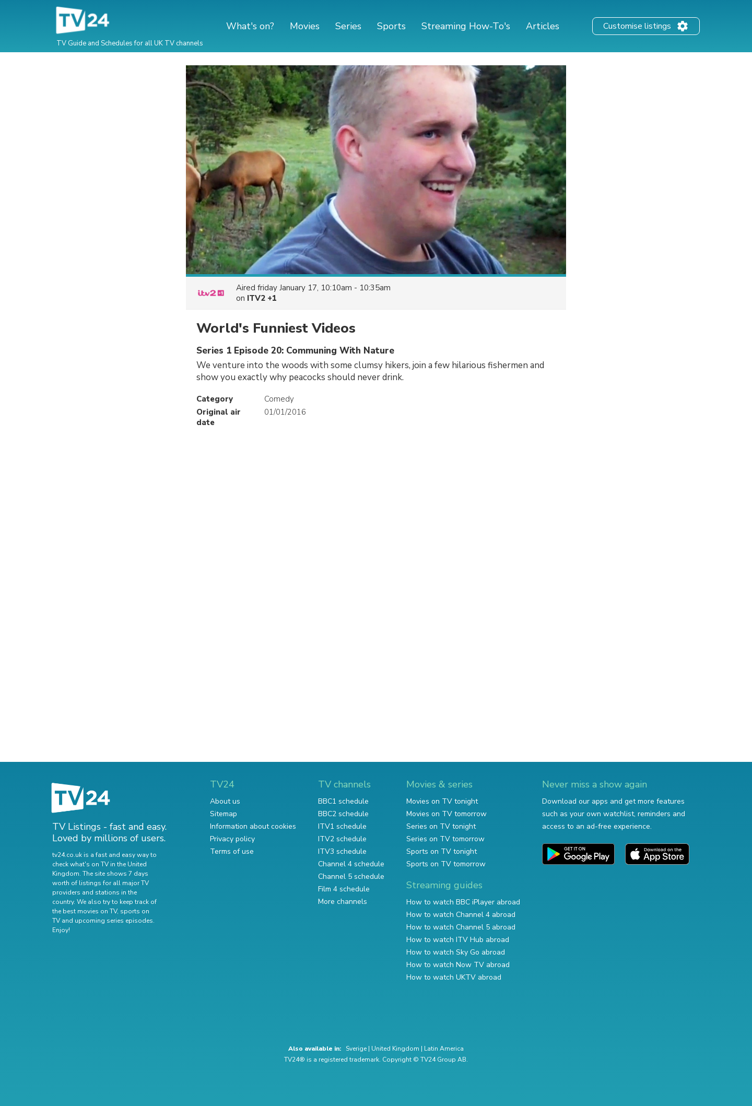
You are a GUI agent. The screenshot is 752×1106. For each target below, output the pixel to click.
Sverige (356, 1048)
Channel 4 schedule (351, 864)
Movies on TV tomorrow (446, 814)
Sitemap (223, 814)
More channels (342, 902)
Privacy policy (232, 839)
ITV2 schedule (342, 839)
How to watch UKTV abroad (453, 977)
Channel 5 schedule (351, 876)
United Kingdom (395, 1048)
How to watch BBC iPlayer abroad (463, 902)
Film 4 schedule (344, 889)
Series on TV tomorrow (445, 839)
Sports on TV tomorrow (446, 864)
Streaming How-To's (465, 26)
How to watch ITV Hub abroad (457, 940)
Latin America (444, 1048)
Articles (542, 26)
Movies (305, 26)
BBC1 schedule (343, 801)
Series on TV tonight (441, 826)
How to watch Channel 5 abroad (460, 927)
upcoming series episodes (114, 920)
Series (348, 26)
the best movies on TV (84, 911)
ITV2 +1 (262, 298)
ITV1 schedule (342, 826)
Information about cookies (253, 826)
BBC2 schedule (343, 814)
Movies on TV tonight (442, 801)
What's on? (250, 26)
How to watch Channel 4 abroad (460, 915)
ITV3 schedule (342, 851)
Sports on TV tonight (441, 851)
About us (225, 801)
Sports (391, 26)
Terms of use (232, 851)
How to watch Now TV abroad (458, 965)
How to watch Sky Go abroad (455, 952)
